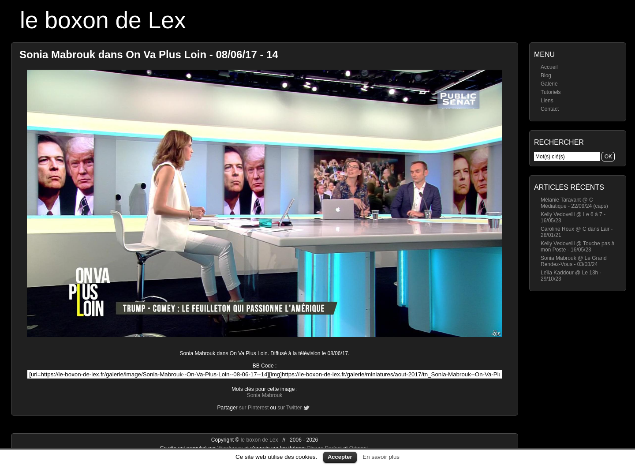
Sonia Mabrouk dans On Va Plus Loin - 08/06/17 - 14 (148, 54)
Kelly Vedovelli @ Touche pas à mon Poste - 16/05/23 (577, 246)
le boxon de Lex (103, 20)
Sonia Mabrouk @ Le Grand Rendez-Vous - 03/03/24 (574, 261)
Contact (550, 109)
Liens (547, 101)
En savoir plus (381, 457)
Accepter (340, 457)
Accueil (549, 67)
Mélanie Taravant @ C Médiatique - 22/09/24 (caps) (574, 203)
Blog (546, 75)
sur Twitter (289, 408)
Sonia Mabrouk (265, 395)
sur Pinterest (254, 408)
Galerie (549, 84)
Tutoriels (551, 92)
